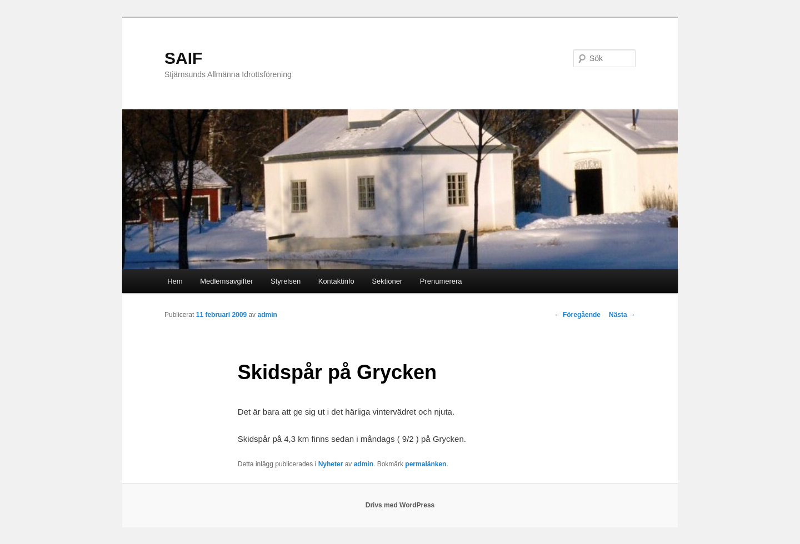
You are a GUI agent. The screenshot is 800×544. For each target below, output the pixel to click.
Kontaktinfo (336, 281)
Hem (174, 281)
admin (267, 315)
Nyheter (330, 464)
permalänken (425, 464)
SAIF (183, 58)
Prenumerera (441, 281)
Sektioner (387, 281)
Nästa (622, 315)
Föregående (577, 315)
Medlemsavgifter (226, 281)
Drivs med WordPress (400, 505)
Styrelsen (286, 281)
